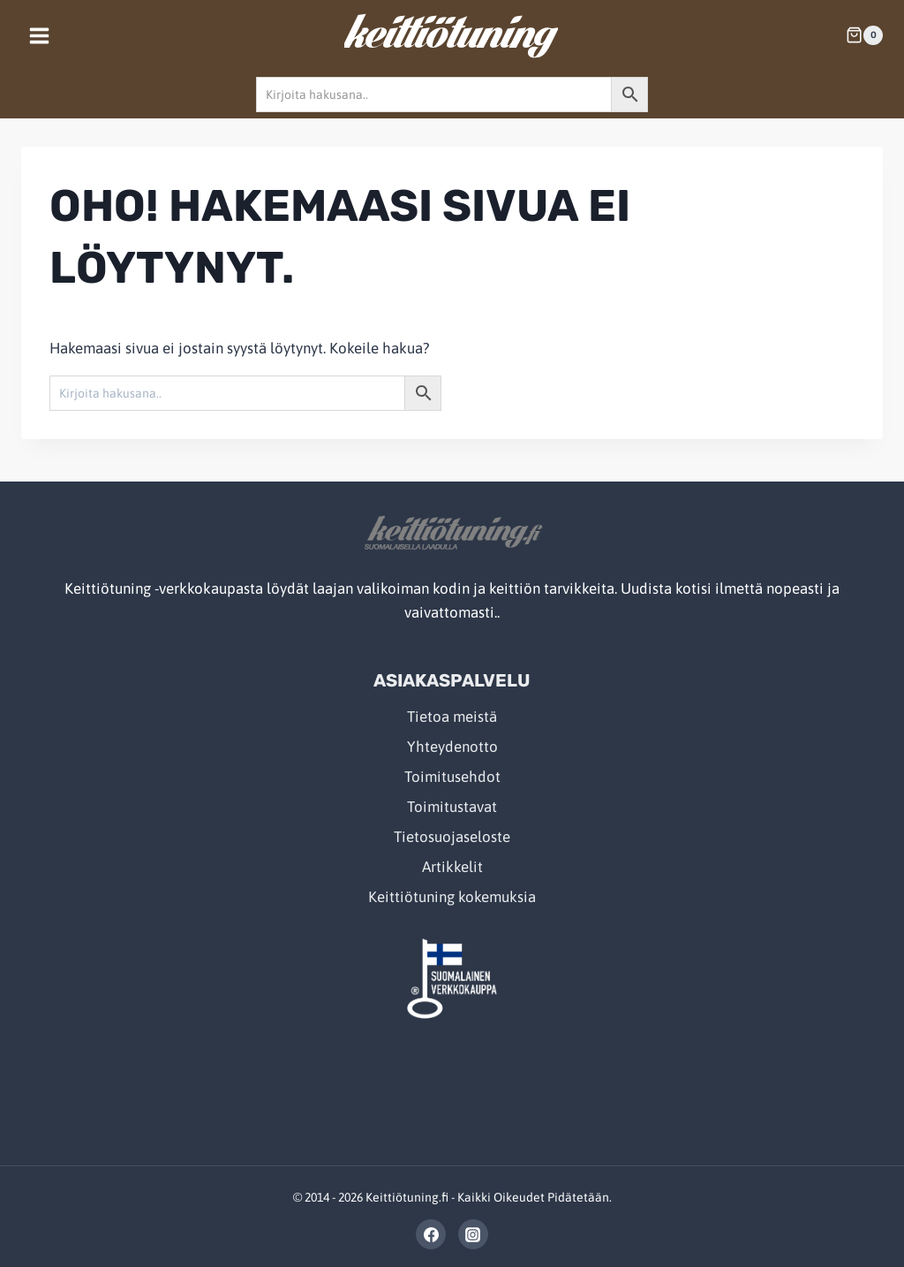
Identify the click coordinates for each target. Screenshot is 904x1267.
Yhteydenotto (452, 746)
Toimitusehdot (452, 776)
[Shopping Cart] (864, 35)
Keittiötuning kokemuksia (452, 897)
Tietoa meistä (452, 716)
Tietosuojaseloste (452, 837)
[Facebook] (431, 1234)
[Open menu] (39, 35)
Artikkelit (452, 867)
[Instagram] (473, 1234)
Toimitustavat (452, 807)
